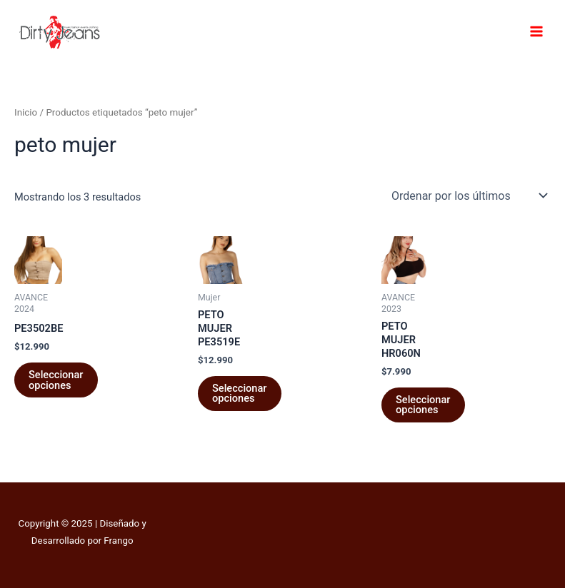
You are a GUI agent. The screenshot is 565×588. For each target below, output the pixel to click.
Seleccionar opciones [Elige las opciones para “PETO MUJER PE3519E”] (239, 393)
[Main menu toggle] (536, 31)
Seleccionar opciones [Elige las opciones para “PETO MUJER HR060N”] (423, 405)
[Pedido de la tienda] (468, 195)
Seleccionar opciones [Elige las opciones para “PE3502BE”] (56, 380)
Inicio (25, 112)
